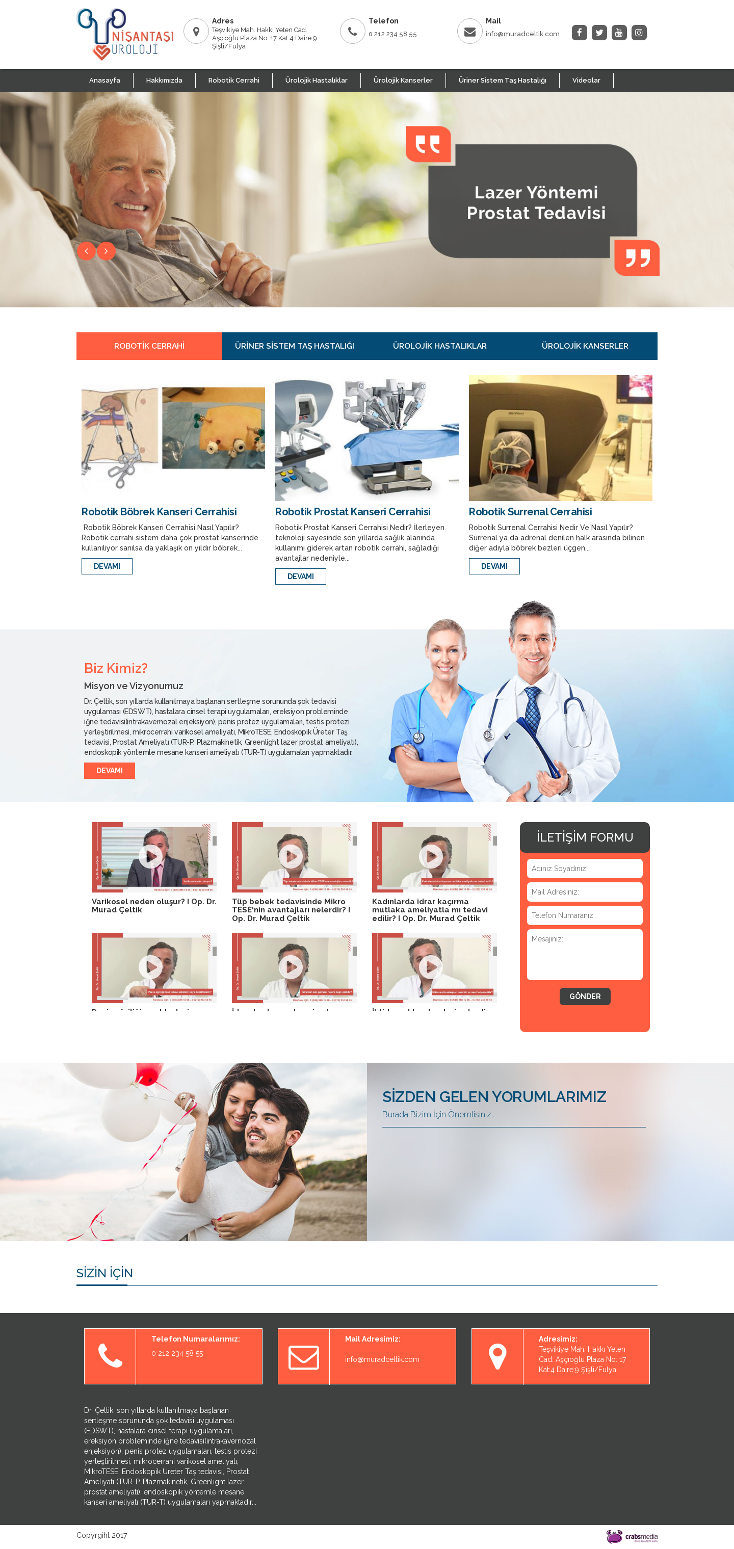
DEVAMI (107, 566)
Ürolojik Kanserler (403, 80)
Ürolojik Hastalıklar (316, 80)
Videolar (586, 80)
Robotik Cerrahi (233, 80)
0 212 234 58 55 (393, 34)
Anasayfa (104, 80)
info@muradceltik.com (523, 34)
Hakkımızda (164, 80)
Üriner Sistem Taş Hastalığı (502, 80)
